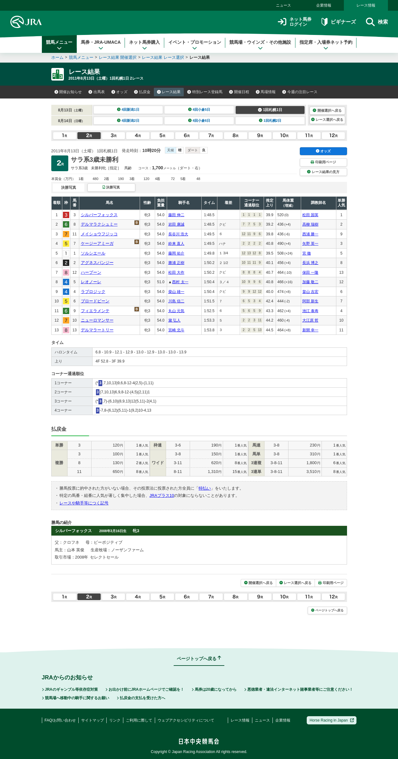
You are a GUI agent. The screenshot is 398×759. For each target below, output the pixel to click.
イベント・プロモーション (194, 45)
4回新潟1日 (128, 109)
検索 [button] (377, 22)
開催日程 (239, 92)
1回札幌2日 (270, 120)
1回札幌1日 (270, 110)
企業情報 (323, 5)
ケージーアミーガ (97, 243)
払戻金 (142, 92)
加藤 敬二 (310, 282)
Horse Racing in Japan (332, 720)
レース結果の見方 (323, 172)
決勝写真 (111, 187)
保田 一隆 (310, 272)
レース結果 (169, 92)
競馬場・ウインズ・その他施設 (260, 45)
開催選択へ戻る (327, 110)
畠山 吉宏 (310, 292)
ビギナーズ (339, 22)
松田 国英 (310, 215)
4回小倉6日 (199, 120)
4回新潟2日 (128, 120)
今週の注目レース (299, 92)
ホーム (57, 57)
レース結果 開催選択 (118, 57)
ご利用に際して (139, 720)
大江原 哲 (310, 320)
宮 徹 (306, 253)
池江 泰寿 (310, 311)
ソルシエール (93, 253)
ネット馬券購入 (144, 45)
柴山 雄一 (176, 292)
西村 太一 (180, 282)
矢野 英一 (310, 243)
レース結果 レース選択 (163, 57)
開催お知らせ (68, 92)
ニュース (283, 5)
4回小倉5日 (199, 109)
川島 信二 (176, 301)
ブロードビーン (95, 301)
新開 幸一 (310, 330)
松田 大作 (176, 272)
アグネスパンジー (97, 262)
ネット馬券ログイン (294, 22)
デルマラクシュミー (99, 224)
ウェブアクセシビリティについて (186, 720)
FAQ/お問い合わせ (60, 720)
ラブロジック (93, 291)
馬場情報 (266, 92)
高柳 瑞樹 (310, 224)
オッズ (119, 92)
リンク (115, 720)
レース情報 (365, 5)
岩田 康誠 (176, 224)
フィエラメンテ (95, 310)
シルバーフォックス (99, 214)
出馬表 (96, 92)
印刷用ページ (323, 162)
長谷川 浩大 (178, 234)
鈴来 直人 (176, 243)
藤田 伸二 (176, 215)
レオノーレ (91, 281)
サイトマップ (92, 720)
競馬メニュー (59, 45)
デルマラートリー (97, 330)
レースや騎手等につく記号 (84, 503)
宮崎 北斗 (176, 330)
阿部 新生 (310, 301)
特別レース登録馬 (204, 92)
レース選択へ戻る (327, 119)
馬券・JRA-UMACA (101, 45)
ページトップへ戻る (327, 610)
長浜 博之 (310, 263)
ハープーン (91, 272)
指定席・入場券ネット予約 (326, 45)
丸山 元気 (176, 311)
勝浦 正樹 (176, 263)
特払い (205, 488)
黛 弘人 (174, 320)
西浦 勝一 (310, 234)
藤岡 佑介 (176, 253)
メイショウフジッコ (99, 234)
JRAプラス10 (161, 495)
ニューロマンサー (97, 320)
